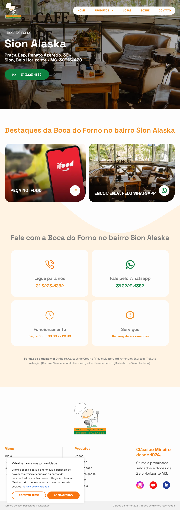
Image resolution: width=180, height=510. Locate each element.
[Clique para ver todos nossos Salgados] (86, 462)
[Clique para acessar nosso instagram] (140, 485)
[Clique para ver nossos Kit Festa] (86, 480)
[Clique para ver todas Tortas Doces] (86, 468)
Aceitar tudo (63, 495)
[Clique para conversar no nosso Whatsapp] (130, 264)
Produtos (104, 10)
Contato (165, 10)
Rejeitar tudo (29, 495)
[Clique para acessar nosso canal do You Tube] (153, 485)
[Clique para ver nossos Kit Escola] (86, 486)
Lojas (127, 10)
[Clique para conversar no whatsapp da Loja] (27, 74)
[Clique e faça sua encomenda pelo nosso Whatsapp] (164, 190)
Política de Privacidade (35, 486)
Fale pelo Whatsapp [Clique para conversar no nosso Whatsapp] (130, 278)
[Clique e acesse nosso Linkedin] (166, 485)
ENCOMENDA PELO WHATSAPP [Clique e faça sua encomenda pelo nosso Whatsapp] (125, 193)
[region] (45, 480)
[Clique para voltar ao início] (20, 456)
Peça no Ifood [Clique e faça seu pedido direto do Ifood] (26, 190)
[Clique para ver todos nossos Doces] (86, 456)
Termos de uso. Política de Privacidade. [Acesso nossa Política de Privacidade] (27, 505)
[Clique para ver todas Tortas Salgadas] (86, 474)
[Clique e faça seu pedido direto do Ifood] (75, 190)
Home (81, 10)
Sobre (145, 10)
